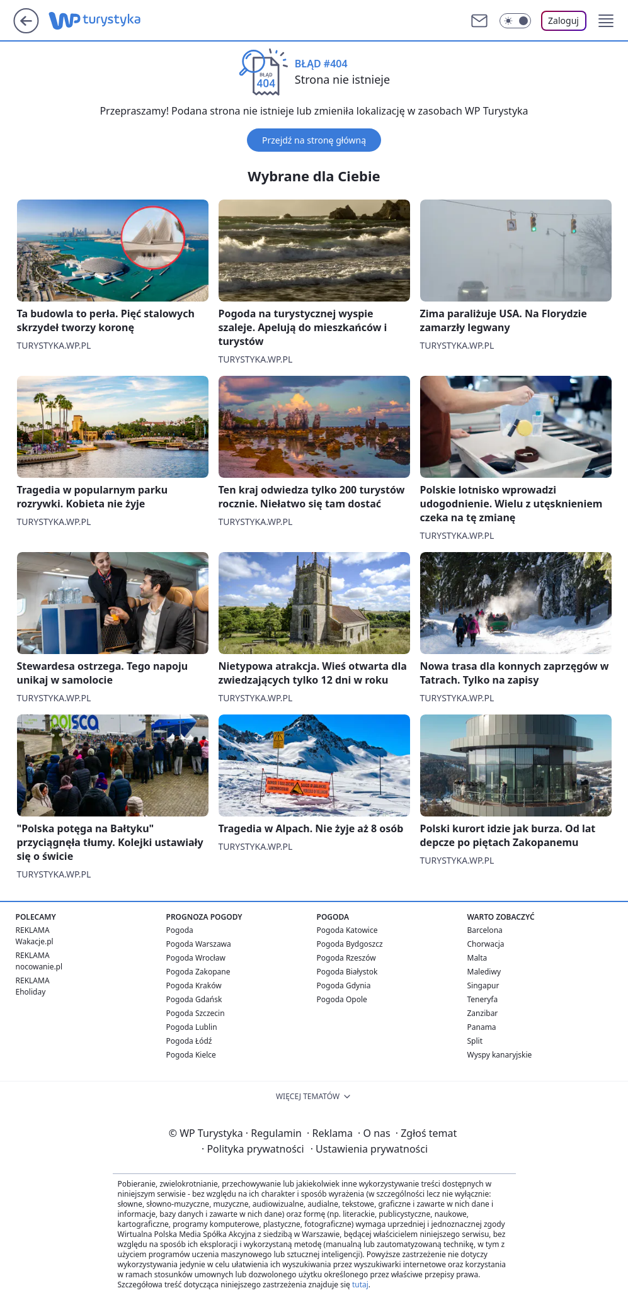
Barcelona (485, 930)
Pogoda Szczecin (195, 1013)
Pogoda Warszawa (198, 944)
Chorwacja (486, 944)
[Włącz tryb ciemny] (515, 20)
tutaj (360, 1284)
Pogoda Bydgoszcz (350, 944)
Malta (477, 957)
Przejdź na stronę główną (314, 140)
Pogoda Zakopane (198, 971)
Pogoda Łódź (189, 1041)
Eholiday (31, 991)
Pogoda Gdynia (344, 985)
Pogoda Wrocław (196, 957)
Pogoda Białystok (347, 971)
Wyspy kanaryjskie (499, 1054)
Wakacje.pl (35, 941)
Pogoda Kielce (191, 1054)
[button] (606, 21)
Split (475, 1041)
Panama (481, 1027)
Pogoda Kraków (194, 985)
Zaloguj (563, 20)
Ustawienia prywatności (369, 1149)
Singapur (483, 985)
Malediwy (484, 971)
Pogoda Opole (342, 999)
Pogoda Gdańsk (194, 999)
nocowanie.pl (39, 966)
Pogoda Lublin (191, 1027)
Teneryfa (482, 999)
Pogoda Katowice (347, 930)
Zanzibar (482, 1013)
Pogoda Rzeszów (346, 957)
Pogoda (179, 930)
